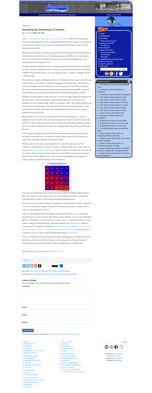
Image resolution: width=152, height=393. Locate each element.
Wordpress (116, 356)
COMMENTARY (26, 25)
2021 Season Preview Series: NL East (113, 108)
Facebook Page (67, 348)
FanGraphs (65, 360)
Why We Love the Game (33, 365)
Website (25, 322)
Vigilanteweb (118, 354)
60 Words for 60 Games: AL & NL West (113, 120)
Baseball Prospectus (68, 356)
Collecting (106, 45)
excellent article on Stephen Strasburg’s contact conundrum (47, 39)
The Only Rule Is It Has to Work (73, 371)
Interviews (28, 348)
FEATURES (28, 346)
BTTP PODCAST (29, 370)
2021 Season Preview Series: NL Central (114, 102)
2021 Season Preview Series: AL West (113, 100)
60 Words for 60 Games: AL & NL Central (114, 123)
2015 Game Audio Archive (71, 369)
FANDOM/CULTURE (31, 356)
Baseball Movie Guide (32, 360)
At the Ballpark (30, 358)
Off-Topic (28, 367)
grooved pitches (72, 233)
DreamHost (117, 358)
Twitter (64, 350)
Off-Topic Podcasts (31, 375)
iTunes (27, 372)
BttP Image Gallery (67, 354)
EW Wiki (105, 57)
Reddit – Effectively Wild (69, 362)
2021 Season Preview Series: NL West (113, 97)
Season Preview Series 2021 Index (112, 113)
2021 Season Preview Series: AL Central (114, 105)
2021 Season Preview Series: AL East (113, 110)
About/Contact (66, 346)
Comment (26, 286)
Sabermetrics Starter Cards (34, 350)
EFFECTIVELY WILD (31, 378)
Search (124, 69)
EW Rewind (106, 54)
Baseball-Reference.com (69, 358)
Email (24, 315)
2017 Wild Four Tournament (34, 380)
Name (24, 307)
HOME (26, 342)
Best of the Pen (66, 342)
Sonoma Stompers (67, 367)
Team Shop (65, 344)
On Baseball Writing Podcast (71, 365)
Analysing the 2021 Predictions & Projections (115, 94)
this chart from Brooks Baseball (44, 150)
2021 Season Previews (109, 41)
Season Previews (31, 353)
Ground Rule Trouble (55, 251)
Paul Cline (28, 33)
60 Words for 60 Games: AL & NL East (113, 126)
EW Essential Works (109, 52)
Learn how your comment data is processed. (65, 334)
